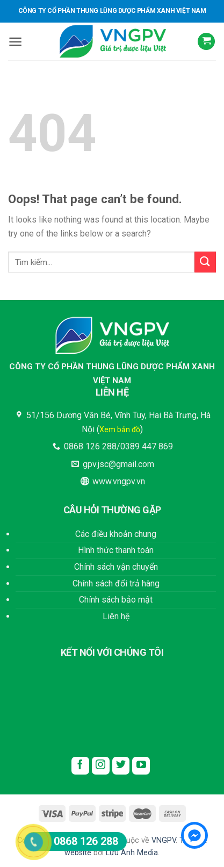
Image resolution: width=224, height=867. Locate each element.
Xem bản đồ (119, 429)
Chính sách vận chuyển (116, 567)
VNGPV (163, 840)
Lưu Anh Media (132, 852)
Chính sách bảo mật (116, 599)
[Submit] (205, 262)
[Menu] (15, 41)
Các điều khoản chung (115, 534)
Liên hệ (116, 616)
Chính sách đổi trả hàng (116, 583)
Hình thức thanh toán (116, 550)
